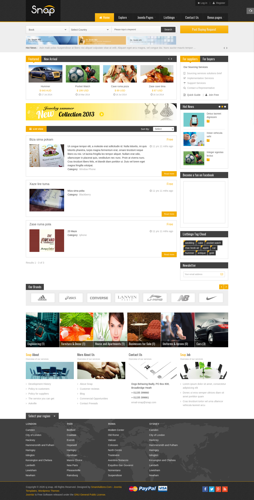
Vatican (112, 440)
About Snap (86, 384)
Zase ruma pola (40, 224)
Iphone (83, 235)
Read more (169, 174)
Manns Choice (74, 460)
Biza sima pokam (41, 139)
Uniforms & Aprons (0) (142, 344)
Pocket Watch (82, 86)
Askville (32, 403)
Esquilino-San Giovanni (120, 465)
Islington (30, 455)
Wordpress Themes (48, 490)
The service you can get (41, 398)
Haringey (30, 450)
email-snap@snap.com (143, 402)
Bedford (71, 430)
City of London (33, 435)
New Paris (72, 465)
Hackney (30, 440)
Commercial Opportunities (94, 398)
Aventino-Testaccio (118, 460)
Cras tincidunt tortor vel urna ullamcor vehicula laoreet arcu (203, 403)
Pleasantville (74, 470)
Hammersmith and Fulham (40, 445)
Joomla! (30, 494)
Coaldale (71, 435)
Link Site (43, 298)
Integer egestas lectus (215, 154)
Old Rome (113, 435)
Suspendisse (115, 475)
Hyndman (72, 455)
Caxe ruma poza (120, 86)
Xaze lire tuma (39, 184)
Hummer (45, 86)
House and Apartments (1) (76, 344)
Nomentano (114, 470)
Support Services (194, 83)
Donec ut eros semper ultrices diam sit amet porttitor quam (203, 394)
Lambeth (30, 465)
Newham (30, 475)
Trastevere (113, 455)
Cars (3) (167, 344)
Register (219, 3)
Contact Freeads (89, 403)
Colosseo (113, 445)
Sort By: (145, 129)
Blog (82, 393)
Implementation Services (198, 78)
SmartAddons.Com (101, 487)
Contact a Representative (199, 88)
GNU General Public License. (90, 494)
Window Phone (87, 169)
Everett (71, 440)
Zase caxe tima (157, 86)
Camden (30, 430)
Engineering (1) (205, 344)
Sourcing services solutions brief (202, 73)
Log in (202, 3)
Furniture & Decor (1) (40, 344)
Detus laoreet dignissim (214, 115)
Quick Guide (191, 94)
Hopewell (72, 445)
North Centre (115, 450)
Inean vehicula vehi (214, 135)
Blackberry (85, 194)
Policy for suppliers (38, 393)
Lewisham (31, 470)
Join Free (212, 94)
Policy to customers (38, 388)
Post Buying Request (204, 29)
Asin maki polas (48, 47)
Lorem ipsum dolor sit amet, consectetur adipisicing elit (204, 386)
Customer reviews (89, 388)
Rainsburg (72, 475)
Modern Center (116, 430)
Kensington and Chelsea (39, 460)
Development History (39, 384)
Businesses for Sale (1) (109, 344)
